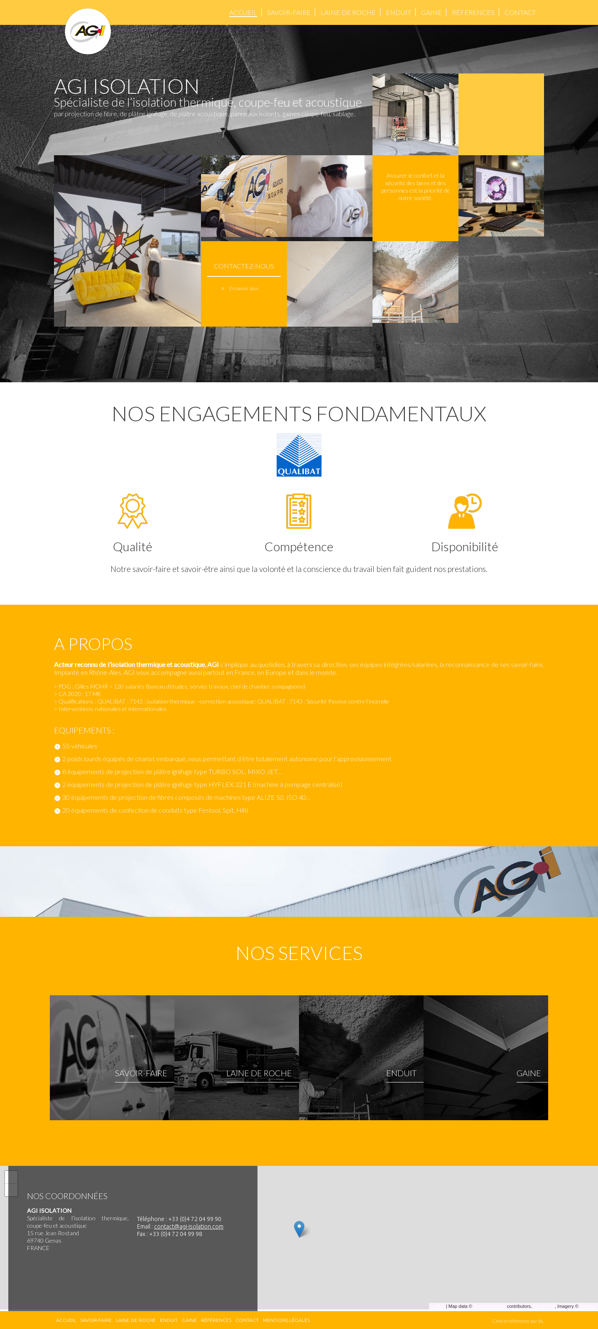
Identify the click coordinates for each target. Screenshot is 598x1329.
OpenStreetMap (489, 1306)
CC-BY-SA (544, 1306)
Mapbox (588, 1306)
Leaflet (438, 1306)
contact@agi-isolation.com (188, 1226)
